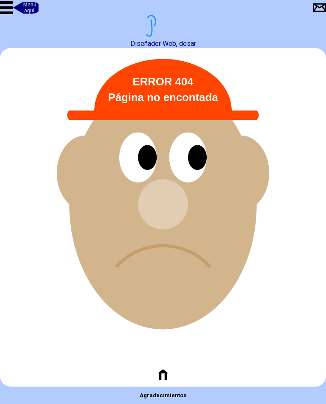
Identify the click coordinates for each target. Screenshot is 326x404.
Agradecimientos (163, 395)
